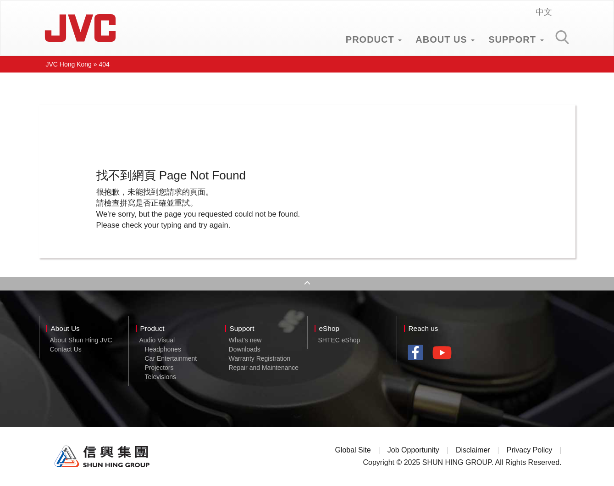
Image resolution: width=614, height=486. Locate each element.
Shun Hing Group (102, 456)
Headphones (163, 349)
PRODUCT (374, 39)
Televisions (160, 376)
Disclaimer (473, 450)
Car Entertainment (171, 358)
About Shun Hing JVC (81, 340)
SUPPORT (515, 39)
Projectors (159, 367)
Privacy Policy (530, 450)
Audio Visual (157, 340)
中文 (544, 12)
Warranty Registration (260, 358)
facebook (418, 353)
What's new (245, 340)
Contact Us (66, 349)
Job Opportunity (413, 450)
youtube (444, 356)
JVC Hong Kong (80, 28)
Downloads (244, 349)
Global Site (353, 450)
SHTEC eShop (339, 340)
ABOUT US (445, 39)
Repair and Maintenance (264, 367)
